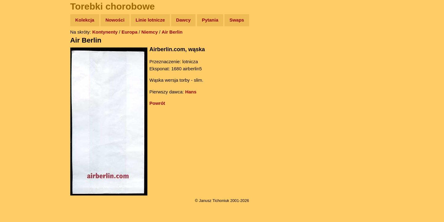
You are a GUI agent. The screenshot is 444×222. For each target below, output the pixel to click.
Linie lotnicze (150, 20)
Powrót (157, 103)
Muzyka (18, 91)
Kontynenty (105, 32)
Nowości (115, 20)
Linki (16, 115)
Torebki (18, 127)
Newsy (18, 67)
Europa (129, 32)
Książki (18, 79)
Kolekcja (84, 20)
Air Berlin (172, 32)
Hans (190, 91)
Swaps (236, 20)
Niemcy (149, 32)
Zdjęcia (18, 56)
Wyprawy (20, 44)
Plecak (18, 103)
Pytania (210, 20)
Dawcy (183, 20)
